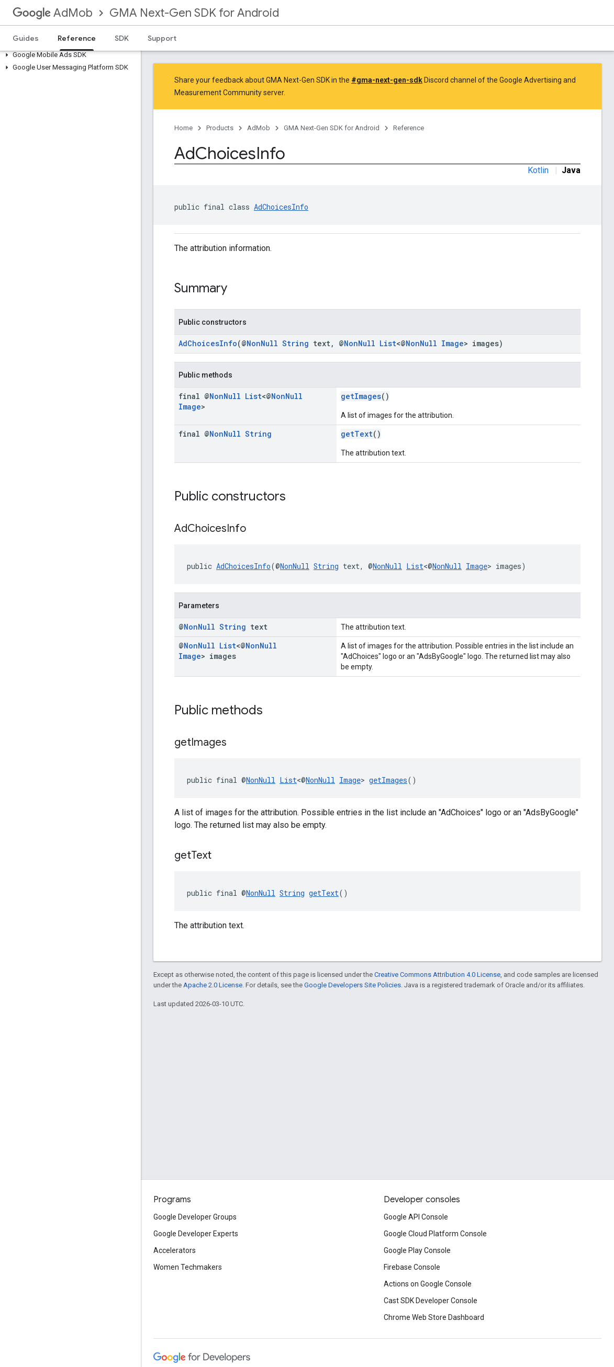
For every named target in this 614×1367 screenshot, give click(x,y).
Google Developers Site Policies (352, 985)
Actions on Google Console (428, 1284)
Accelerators (174, 1250)
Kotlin (538, 170)
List (387, 343)
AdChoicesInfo (281, 207)
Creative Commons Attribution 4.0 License (437, 974)
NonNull (262, 343)
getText (357, 434)
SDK (122, 38)
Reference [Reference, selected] (77, 38)
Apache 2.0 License (212, 985)
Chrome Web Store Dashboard (434, 1317)
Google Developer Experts (195, 1233)
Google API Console (416, 1217)
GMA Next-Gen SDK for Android (194, 13)
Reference (408, 128)
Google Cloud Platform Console (435, 1233)
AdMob (53, 13)
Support (162, 38)
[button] (68, 55)
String (295, 343)
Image (452, 343)
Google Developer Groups (195, 1217)
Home (183, 128)
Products (219, 128)
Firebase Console (412, 1267)
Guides (26, 38)
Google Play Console (417, 1250)
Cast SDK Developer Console (430, 1300)
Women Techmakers (187, 1267)
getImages (361, 396)
